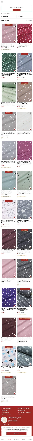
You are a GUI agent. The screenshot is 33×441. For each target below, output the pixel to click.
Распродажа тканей (6, 408)
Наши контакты (21, 410)
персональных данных (10, 429)
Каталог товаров (6, 13)
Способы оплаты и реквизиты (24, 412)
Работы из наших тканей (23, 408)
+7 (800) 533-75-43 (6, 425)
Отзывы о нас (5, 410)
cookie (23, 427)
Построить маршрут (12, 421)
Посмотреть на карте (12, 420)
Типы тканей (20, 414)
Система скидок (5, 412)
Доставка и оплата (6, 414)
